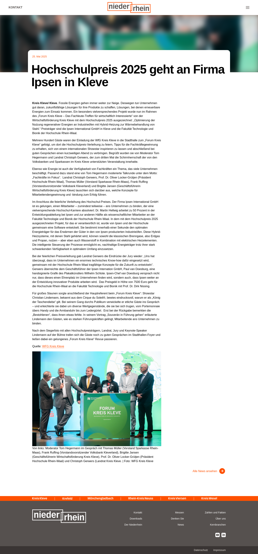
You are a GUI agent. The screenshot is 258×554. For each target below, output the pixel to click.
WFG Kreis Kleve (53, 346)
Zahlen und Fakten (215, 512)
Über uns (221, 518)
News (181, 524)
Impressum (219, 550)
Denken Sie (177, 518)
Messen (179, 512)
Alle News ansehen (205, 471)
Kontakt (15, 7)
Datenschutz (201, 550)
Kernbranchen (218, 524)
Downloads (136, 518)
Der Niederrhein (133, 524)
